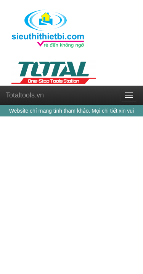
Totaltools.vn (25, 95)
